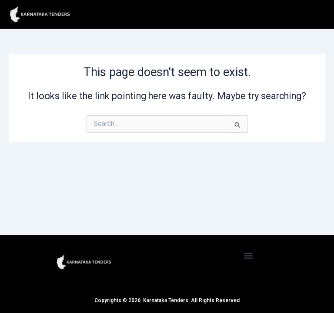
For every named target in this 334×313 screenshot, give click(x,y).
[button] (248, 255)
